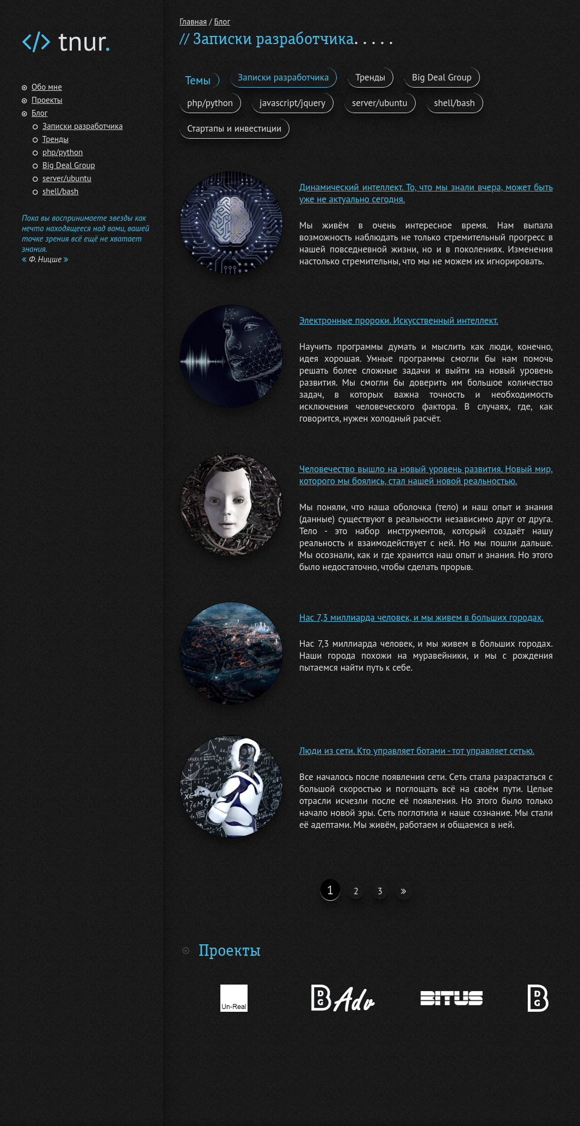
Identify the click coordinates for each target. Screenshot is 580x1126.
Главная (193, 21)
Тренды (55, 139)
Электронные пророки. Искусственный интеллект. (398, 320)
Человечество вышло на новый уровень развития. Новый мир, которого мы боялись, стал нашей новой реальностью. (426, 475)
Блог (39, 113)
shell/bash (60, 191)
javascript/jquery (292, 103)
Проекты (47, 100)
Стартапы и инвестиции (234, 128)
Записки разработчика (82, 126)
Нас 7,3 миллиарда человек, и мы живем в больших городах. (421, 617)
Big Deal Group (68, 165)
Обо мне (47, 87)
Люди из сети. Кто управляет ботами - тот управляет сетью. (416, 751)
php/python (62, 152)
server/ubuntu (66, 178)
